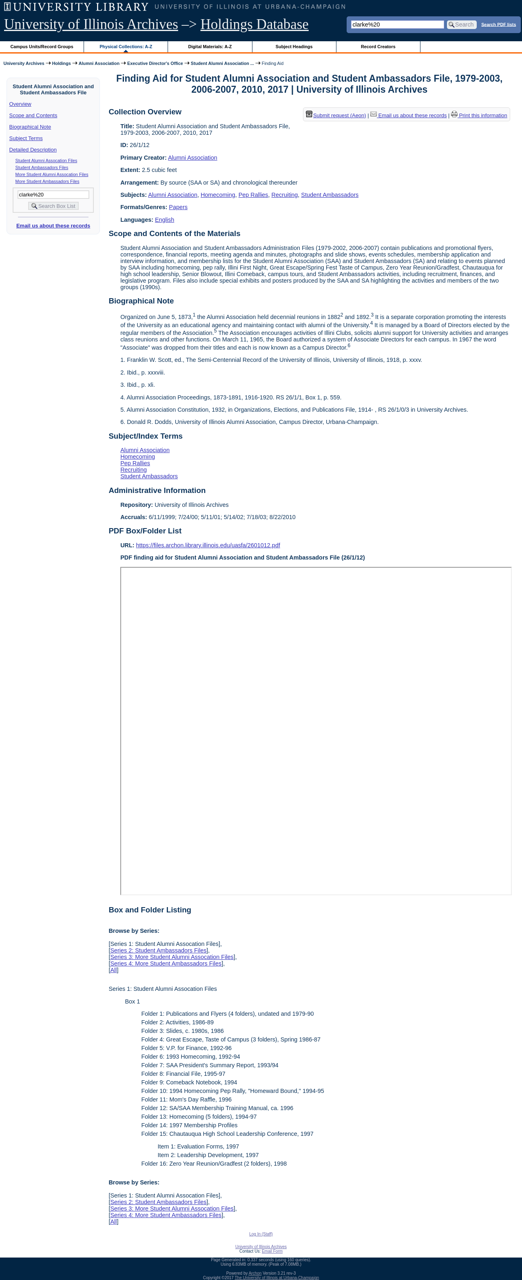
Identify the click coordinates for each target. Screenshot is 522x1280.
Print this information (479, 115)
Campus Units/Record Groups (42, 46)
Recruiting (285, 195)
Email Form (272, 1251)
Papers (178, 207)
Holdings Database (255, 24)
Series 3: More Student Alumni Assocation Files (171, 957)
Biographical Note (30, 127)
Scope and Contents (33, 115)
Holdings (61, 63)
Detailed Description (33, 150)
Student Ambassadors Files (42, 167)
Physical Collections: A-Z (126, 46)
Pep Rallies (253, 195)
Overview (20, 104)
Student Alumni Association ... (222, 63)
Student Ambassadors (329, 195)
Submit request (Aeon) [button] (336, 115)
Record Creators (378, 46)
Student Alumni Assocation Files (46, 160)
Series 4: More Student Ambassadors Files (165, 963)
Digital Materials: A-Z (210, 46)
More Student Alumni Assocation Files (51, 174)
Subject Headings (294, 46)
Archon (255, 1273)
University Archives (23, 63)
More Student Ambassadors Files (47, 181)
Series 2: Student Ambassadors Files (158, 950)
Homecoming (218, 195)
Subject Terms (26, 138)
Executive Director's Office (155, 63)
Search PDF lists (498, 24)
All (113, 970)
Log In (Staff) (261, 1234)
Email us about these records (53, 226)
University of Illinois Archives (91, 24)
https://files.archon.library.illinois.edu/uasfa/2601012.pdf (208, 545)
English (164, 219)
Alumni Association (99, 63)
